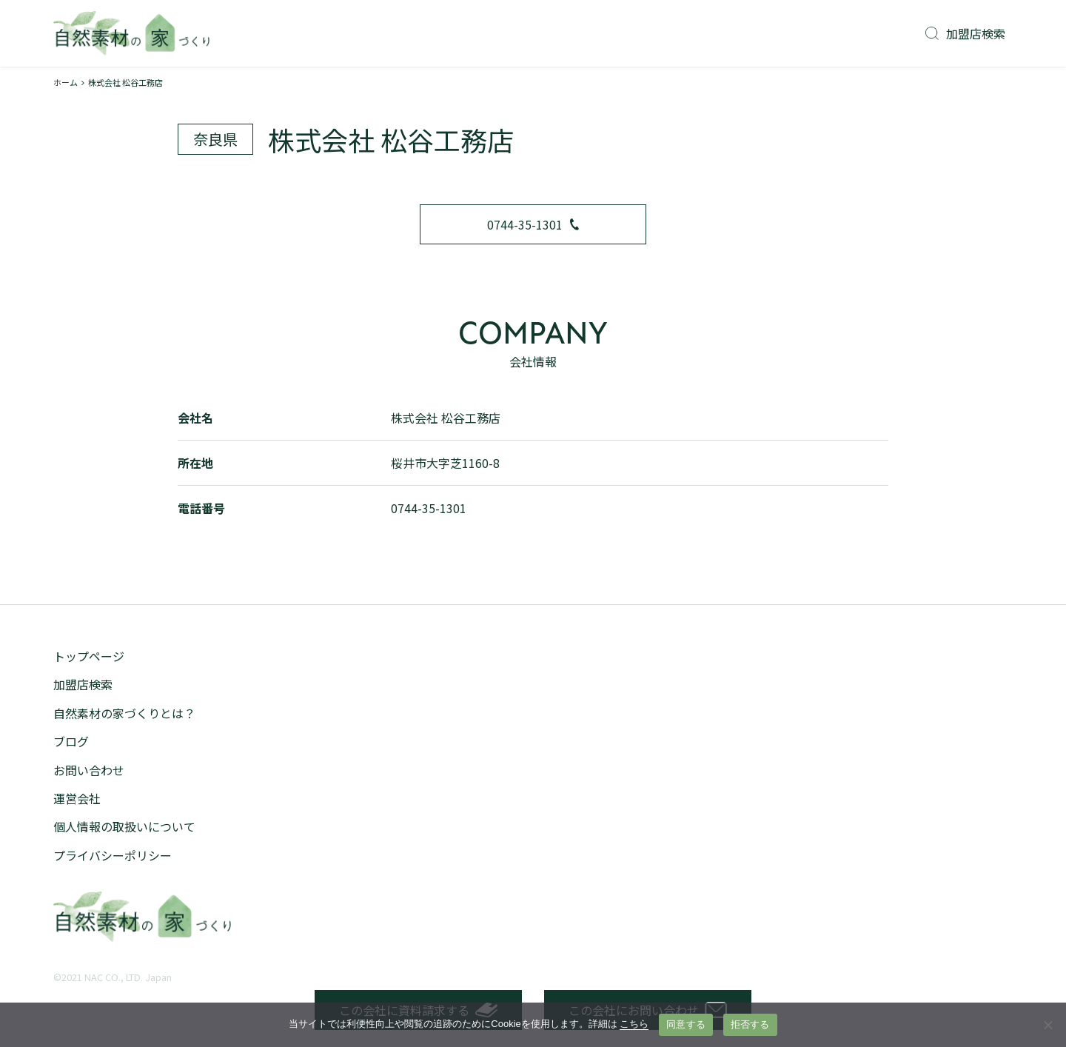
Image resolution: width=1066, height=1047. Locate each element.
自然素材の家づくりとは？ (124, 713)
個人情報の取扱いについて (124, 826)
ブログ (71, 741)
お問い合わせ (88, 770)
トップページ (88, 656)
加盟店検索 (965, 33)
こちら (634, 1023)
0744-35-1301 (533, 224)
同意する (685, 1024)
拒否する (750, 1024)
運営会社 (77, 798)
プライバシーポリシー (112, 855)
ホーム (65, 82)
